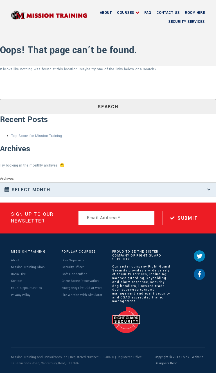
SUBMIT (184, 218)
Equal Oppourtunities (26, 288)
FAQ (147, 12)
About (106, 12)
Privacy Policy (20, 295)
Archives (7, 178)
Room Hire (195, 12)
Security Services (186, 21)
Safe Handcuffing (74, 274)
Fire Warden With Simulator (82, 295)
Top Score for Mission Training (36, 135)
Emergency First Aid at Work (82, 288)
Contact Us (168, 12)
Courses (125, 12)
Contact (16, 281)
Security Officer (73, 267)
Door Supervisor (73, 260)
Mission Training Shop (27, 267)
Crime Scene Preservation (80, 281)
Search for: (8, 86)
